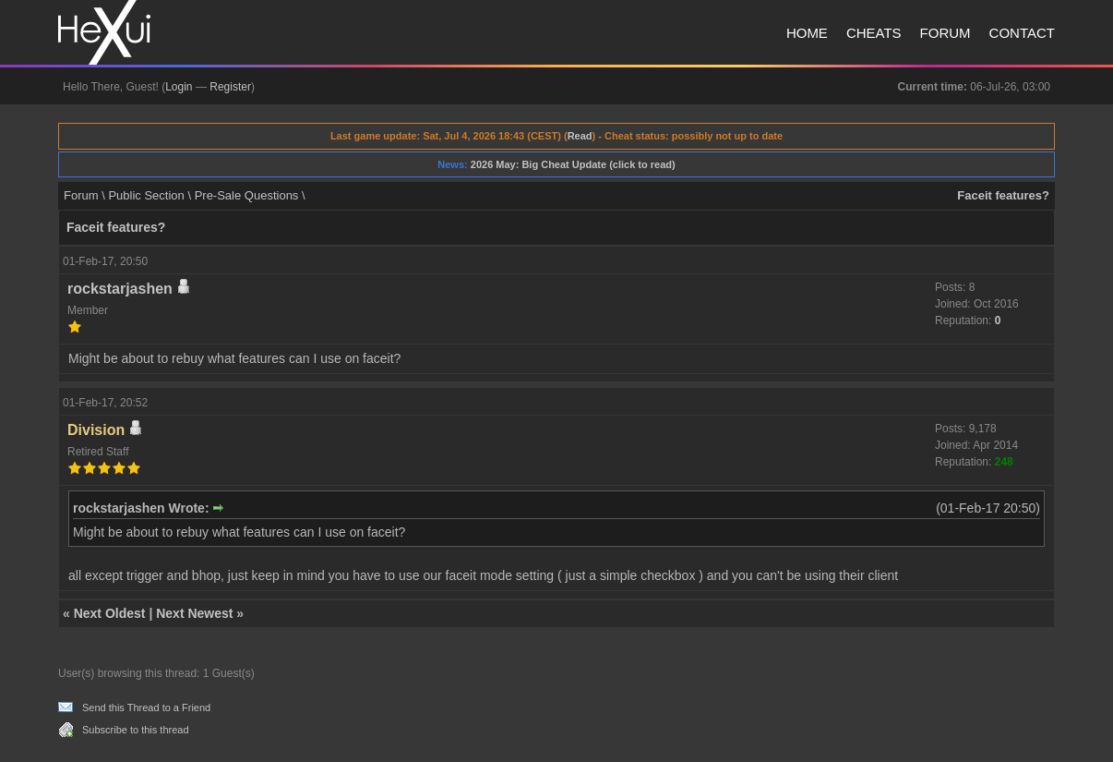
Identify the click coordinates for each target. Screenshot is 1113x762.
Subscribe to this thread (135, 729)
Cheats (874, 33)
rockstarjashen (120, 288)
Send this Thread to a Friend (146, 707)
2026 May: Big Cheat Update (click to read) (573, 164)
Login (178, 86)
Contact (1022, 33)
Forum (945, 33)
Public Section (146, 195)
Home (807, 33)
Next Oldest (110, 613)
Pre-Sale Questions (247, 195)
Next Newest (194, 613)
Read (580, 135)
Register (230, 86)
